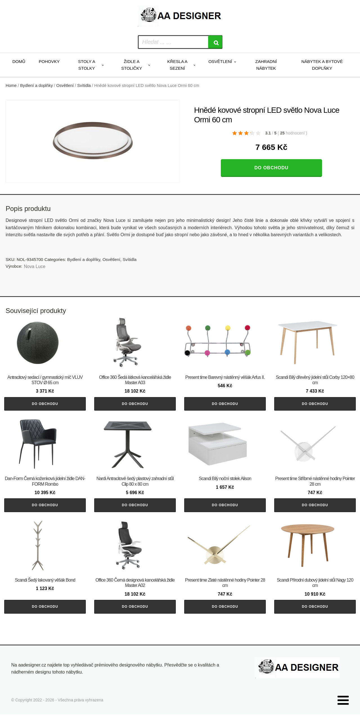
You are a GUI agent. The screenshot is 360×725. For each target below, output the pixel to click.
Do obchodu (271, 167)
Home (11, 85)
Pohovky (49, 61)
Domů (18, 61)
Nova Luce (35, 266)
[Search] (215, 42)
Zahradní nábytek (266, 65)
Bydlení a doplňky (36, 85)
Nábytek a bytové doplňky (322, 65)
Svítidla (84, 85)
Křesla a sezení (177, 65)
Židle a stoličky (131, 65)
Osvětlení (220, 61)
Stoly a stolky (86, 65)
